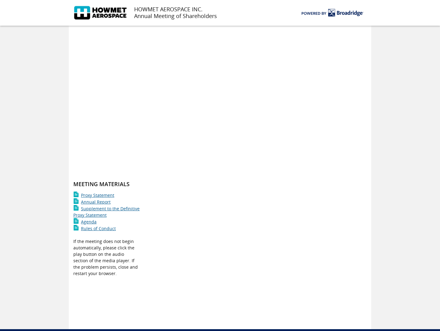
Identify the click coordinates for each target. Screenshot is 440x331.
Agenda (85, 222)
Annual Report (92, 202)
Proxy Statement (93, 195)
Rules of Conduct (94, 228)
